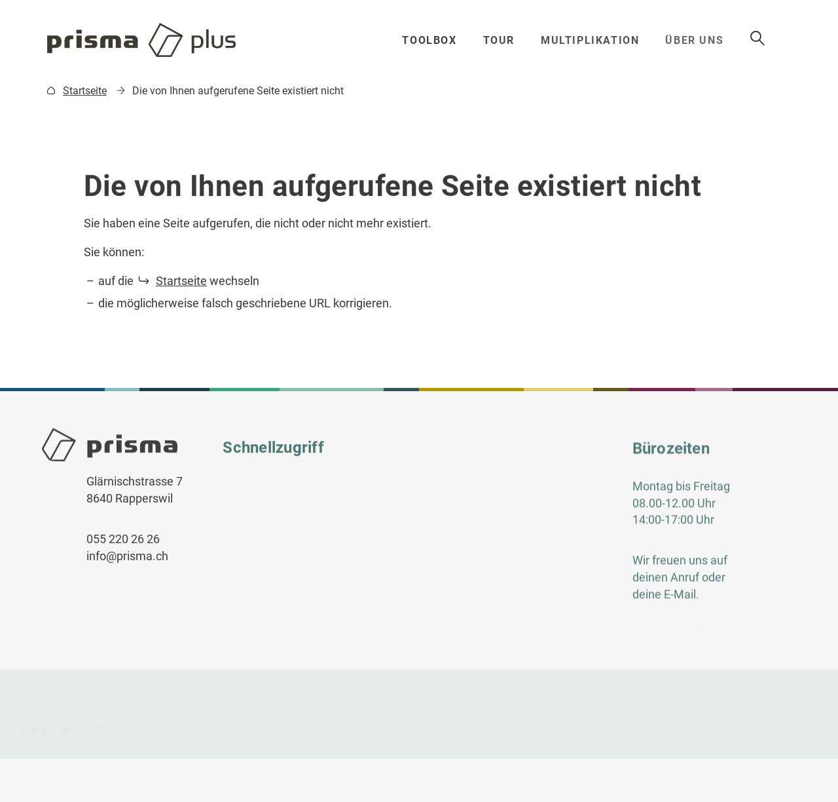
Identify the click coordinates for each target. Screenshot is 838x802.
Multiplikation (595, 40)
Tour (501, 40)
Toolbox (431, 40)
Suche (779, 38)
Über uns (703, 40)
